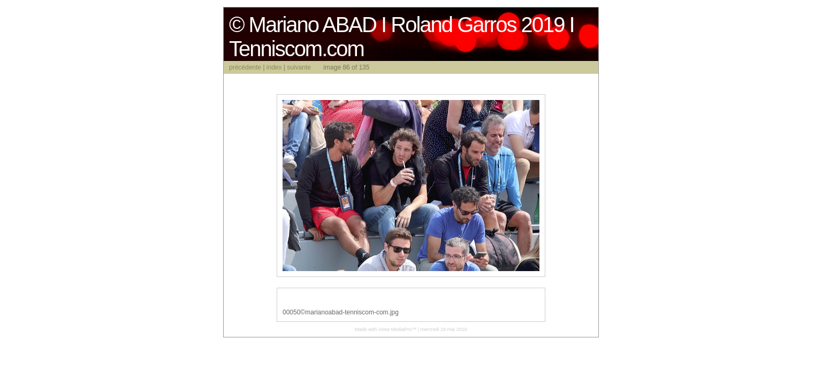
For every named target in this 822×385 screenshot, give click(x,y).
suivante (299, 67)
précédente (245, 67)
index (274, 67)
